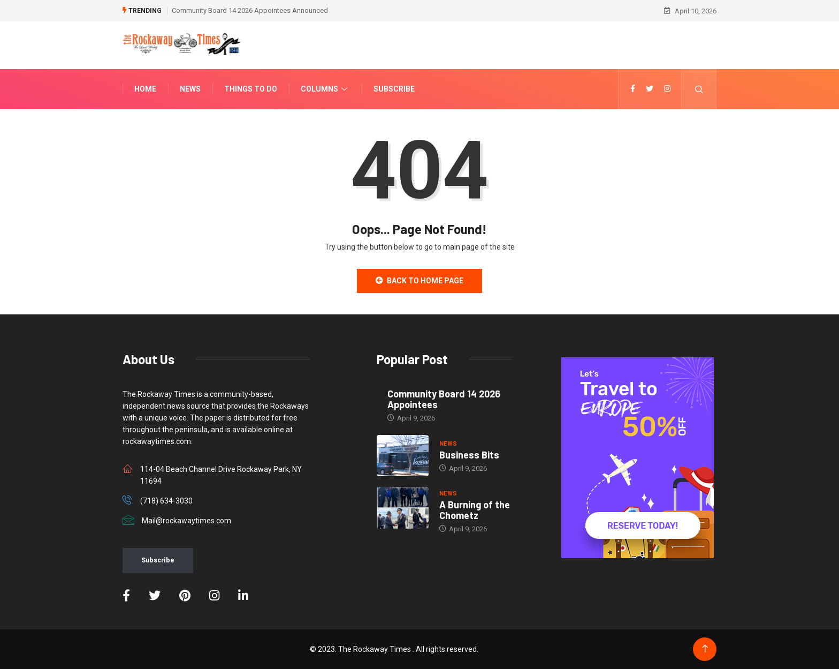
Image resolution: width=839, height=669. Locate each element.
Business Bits (469, 455)
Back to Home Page (419, 280)
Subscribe (394, 89)
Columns (325, 89)
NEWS (448, 443)
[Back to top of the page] (705, 649)
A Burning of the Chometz (474, 510)
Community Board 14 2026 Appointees (443, 399)
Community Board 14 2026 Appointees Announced (250, 10)
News (190, 89)
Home (145, 89)
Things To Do (250, 89)
